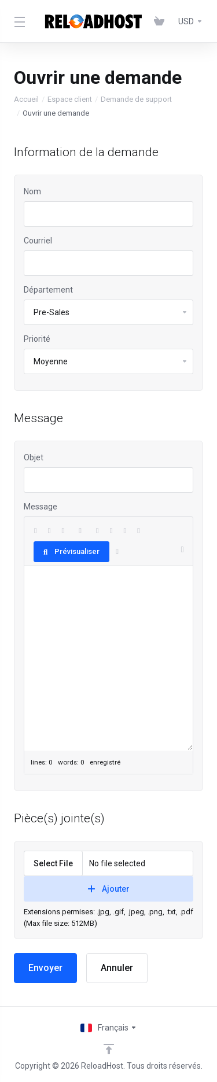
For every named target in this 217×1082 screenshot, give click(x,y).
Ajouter (109, 888)
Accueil (26, 99)
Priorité (37, 339)
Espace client (69, 99)
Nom (32, 191)
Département (48, 289)
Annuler (117, 967)
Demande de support (136, 99)
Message (40, 506)
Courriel (38, 240)
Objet (33, 457)
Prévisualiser (71, 551)
